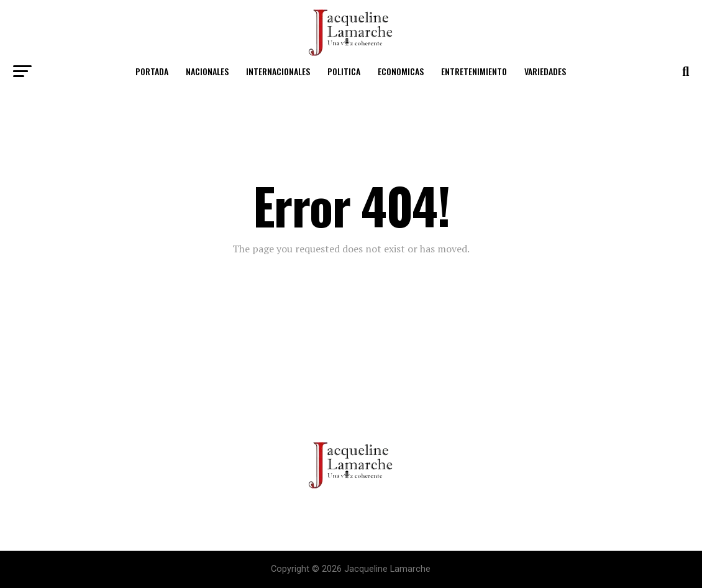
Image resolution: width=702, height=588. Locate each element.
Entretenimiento (474, 71)
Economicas (401, 71)
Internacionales (278, 71)
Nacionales (207, 71)
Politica (343, 71)
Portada (151, 71)
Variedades (545, 71)
